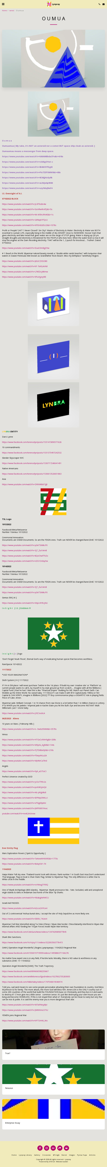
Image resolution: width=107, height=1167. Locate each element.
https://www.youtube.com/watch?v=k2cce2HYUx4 (24, 908)
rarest (11, 10)
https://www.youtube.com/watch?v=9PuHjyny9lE (24, 277)
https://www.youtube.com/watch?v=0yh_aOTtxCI (24, 771)
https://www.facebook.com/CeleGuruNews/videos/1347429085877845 (34, 932)
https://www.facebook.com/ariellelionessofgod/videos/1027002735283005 (36, 976)
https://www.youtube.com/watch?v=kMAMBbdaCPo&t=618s (32, 156)
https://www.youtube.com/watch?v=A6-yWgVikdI (24, 792)
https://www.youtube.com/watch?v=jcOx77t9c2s (24, 781)
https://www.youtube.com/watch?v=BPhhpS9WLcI (25, 797)
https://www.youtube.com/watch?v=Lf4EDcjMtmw (25, 271)
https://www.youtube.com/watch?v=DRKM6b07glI (24, 484)
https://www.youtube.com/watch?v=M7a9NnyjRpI (24, 1004)
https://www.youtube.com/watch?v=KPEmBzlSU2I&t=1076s (29, 225)
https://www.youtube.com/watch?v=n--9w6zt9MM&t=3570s (29, 729)
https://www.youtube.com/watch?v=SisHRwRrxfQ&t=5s (27, 209)
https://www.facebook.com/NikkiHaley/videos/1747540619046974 (32, 982)
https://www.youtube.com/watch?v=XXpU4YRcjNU (25, 603)
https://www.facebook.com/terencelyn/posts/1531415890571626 (31, 442)
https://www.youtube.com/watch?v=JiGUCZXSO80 (24, 261)
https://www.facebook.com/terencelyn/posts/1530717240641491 (31, 463)
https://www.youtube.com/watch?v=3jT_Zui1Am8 (24, 550)
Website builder (62, 1162)
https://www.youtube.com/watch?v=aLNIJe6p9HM (27, 183)
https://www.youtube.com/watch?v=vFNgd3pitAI (24, 803)
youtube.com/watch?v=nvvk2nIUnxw (18, 813)
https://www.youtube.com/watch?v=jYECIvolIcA (23, 713)
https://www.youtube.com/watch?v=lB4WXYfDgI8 (27, 167)
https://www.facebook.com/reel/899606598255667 (25, 971)
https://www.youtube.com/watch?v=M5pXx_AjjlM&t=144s (28, 745)
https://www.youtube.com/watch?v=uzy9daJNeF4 (27, 188)
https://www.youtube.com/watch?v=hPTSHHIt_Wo (25, 1020)
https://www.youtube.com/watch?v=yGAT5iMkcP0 (25, 545)
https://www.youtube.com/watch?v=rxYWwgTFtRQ (25, 884)
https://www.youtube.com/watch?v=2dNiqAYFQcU (25, 219)
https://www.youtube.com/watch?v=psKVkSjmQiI (24, 787)
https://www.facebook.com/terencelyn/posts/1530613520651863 (31, 473)
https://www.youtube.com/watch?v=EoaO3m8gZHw (25, 248)
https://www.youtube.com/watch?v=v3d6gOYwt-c (27, 161)
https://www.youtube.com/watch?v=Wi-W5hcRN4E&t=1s (27, 214)
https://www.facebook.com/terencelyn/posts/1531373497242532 (31, 452)
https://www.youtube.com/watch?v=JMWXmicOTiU (25, 1010)
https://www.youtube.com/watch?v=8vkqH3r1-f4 (24, 863)
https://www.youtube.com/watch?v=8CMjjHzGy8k (27, 177)
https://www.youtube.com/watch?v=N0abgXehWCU (25, 897)
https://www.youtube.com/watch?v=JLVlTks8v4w (24, 204)
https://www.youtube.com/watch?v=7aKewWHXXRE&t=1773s (30, 858)
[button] (3, 4)
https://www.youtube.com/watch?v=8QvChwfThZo (25, 555)
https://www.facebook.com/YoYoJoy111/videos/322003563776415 (32, 942)
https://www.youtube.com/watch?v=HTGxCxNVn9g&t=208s (29, 739)
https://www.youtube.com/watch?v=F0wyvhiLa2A (24, 755)
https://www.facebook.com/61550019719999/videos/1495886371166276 (35, 953)
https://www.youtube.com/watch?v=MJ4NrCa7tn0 (24, 760)
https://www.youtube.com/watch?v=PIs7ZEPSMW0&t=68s (31, 172)
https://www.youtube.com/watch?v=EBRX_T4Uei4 (24, 918)
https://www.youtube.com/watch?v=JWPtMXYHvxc (25, 808)
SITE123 (52, 1162)
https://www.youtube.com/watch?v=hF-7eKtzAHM (25, 266)
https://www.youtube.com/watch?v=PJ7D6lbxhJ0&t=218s (28, 750)
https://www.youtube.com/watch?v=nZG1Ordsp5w (25, 561)
